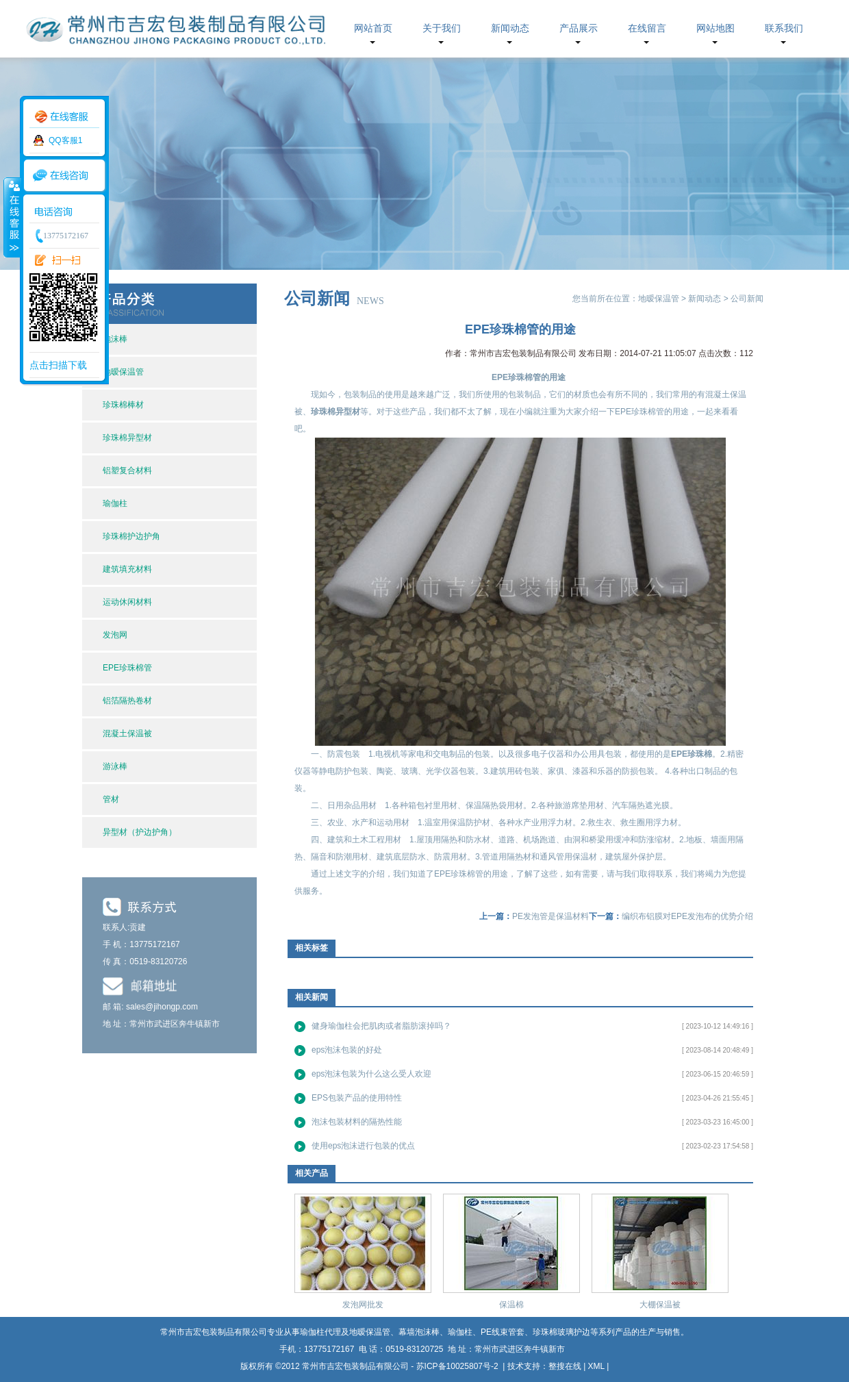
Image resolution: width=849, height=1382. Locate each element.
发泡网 (115, 635)
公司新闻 (747, 298)
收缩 (11, 217)
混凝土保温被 (127, 733)
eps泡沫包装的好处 (347, 1050)
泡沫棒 (115, 339)
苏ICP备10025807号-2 (458, 1366)
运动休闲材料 (127, 602)
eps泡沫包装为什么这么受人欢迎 (371, 1074)
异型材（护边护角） (140, 832)
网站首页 (373, 28)
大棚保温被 (660, 1304)
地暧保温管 (123, 372)
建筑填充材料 (127, 569)
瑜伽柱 (115, 503)
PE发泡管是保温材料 (550, 916)
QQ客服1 (65, 140)
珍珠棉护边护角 (131, 536)
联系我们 (784, 28)
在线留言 (647, 28)
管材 (111, 799)
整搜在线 (564, 1366)
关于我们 (441, 28)
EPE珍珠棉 (691, 754)
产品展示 (578, 28)
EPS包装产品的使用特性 (357, 1098)
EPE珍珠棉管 (127, 668)
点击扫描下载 (58, 365)
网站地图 (715, 28)
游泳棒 (115, 766)
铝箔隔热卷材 (127, 700)
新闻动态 (510, 28)
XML (596, 1366)
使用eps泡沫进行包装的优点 (363, 1146)
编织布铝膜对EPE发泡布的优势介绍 (687, 916)
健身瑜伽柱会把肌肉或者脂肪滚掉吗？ (381, 1026)
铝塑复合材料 (127, 470)
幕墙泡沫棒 (419, 1332)
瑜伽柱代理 (320, 1332)
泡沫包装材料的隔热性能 (357, 1122)
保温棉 (511, 1304)
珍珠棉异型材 (127, 437)
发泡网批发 (362, 1304)
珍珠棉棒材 (123, 405)
